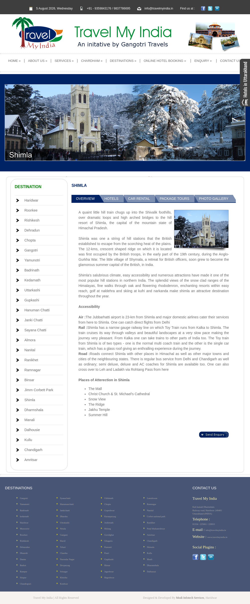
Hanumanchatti (67, 504)
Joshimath (109, 522)
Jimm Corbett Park (38, 390)
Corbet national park (156, 516)
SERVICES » (64, 61)
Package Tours (174, 199)
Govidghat (109, 535)
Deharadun (25, 547)
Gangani (64, 535)
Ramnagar (32, 370)
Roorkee (31, 210)
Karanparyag (110, 516)
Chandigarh (33, 450)
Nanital (29, 350)
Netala (63, 528)
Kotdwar (64, 584)
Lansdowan (152, 498)
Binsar (29, 380)
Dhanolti (24, 553)
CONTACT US (230, 61)
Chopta (30, 240)
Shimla (29, 400)
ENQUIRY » (203, 61)
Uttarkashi (32, 290)
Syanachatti (65, 498)
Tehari (63, 547)
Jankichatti (65, 510)
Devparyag (65, 565)
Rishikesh (32, 220)
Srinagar (64, 571)
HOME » (14, 61)
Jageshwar (109, 571)
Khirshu (63, 577)
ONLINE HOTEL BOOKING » (165, 61)
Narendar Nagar (67, 559)
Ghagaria (108, 541)
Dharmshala (33, 410)
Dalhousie (32, 430)
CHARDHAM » (92, 61)
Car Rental (139, 199)
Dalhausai (151, 571)
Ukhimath (108, 498)
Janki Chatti (33, 320)
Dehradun (32, 230)
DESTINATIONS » (123, 61)
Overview (85, 199)
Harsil (62, 541)
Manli (149, 559)
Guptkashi (109, 559)
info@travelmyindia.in (158, 8)
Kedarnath (32, 280)
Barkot (23, 565)
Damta (23, 559)
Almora (29, 340)
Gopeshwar (109, 510)
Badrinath (31, 270)
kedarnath (24, 516)
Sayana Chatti (35, 330)
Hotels (112, 199)
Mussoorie (24, 528)
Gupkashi (31, 300)
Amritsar (30, 460)
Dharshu (64, 516)
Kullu (28, 440)
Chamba (63, 553)
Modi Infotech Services (190, 598)
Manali (29, 420)
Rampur (23, 571)
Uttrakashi (64, 522)
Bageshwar (109, 577)
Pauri (106, 553)
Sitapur (23, 577)
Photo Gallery (213, 199)
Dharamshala (153, 565)
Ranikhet (31, 360)
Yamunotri (32, 260)
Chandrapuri (25, 584)
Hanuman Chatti (37, 310)
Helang (107, 528)
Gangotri (31, 250)
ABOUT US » (37, 61)
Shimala (150, 547)
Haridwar (31, 200)
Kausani (108, 547)
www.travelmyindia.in (217, 537)
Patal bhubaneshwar (156, 528)
